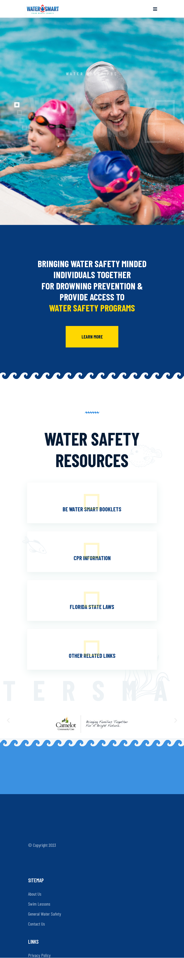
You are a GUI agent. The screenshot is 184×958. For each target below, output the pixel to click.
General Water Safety (44, 914)
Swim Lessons (39, 904)
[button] (11, 104)
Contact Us (36, 924)
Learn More (92, 337)
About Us (34, 894)
